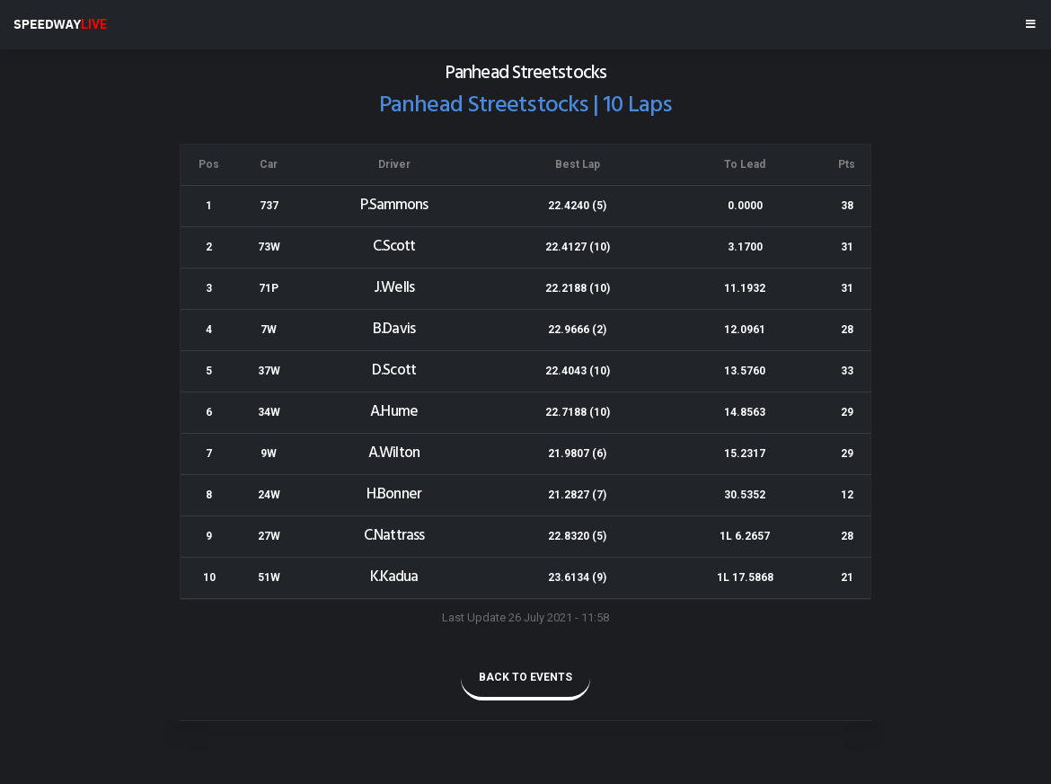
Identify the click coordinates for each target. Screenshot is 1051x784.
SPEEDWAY (60, 24)
